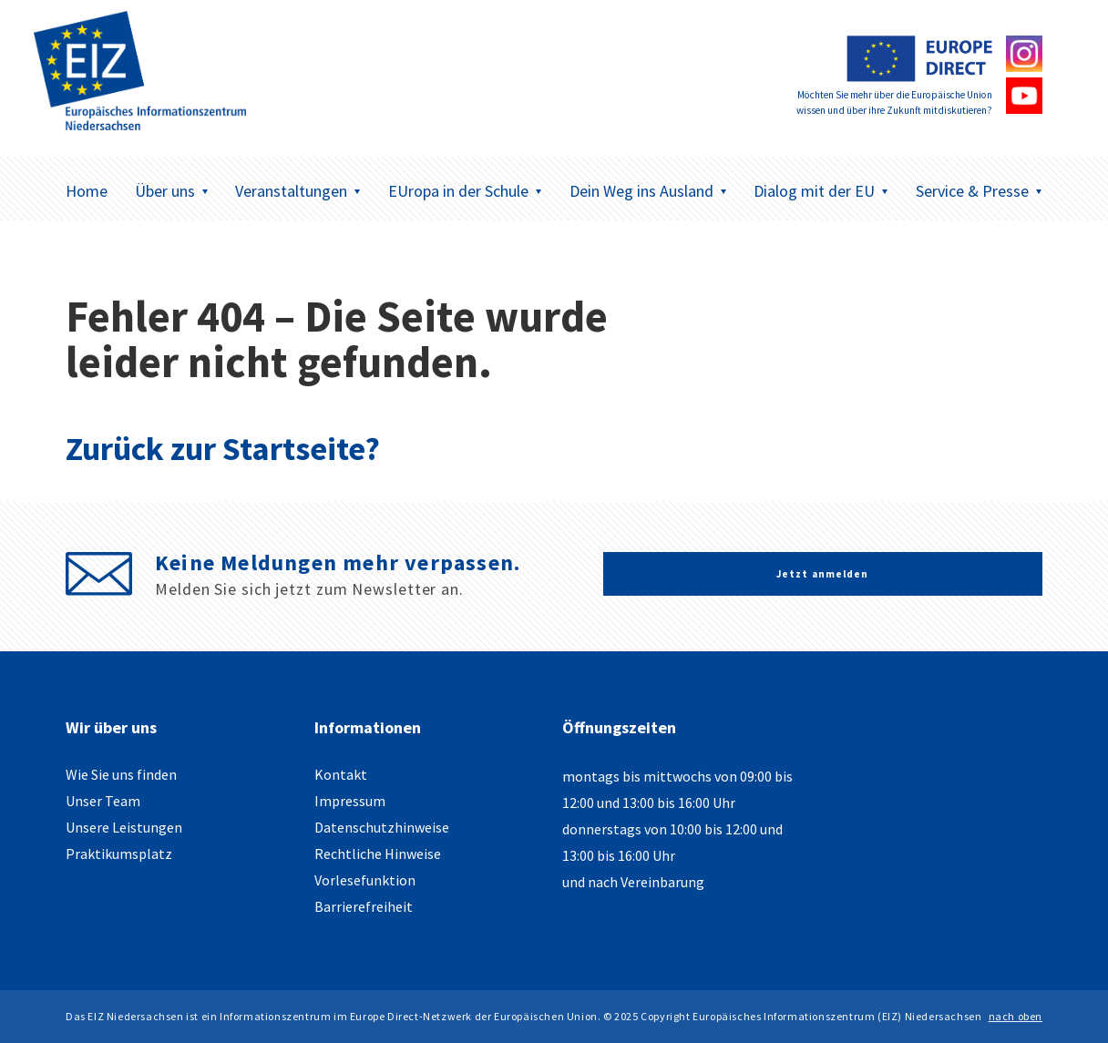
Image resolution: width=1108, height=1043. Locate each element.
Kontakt (340, 774)
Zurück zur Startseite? (223, 448)
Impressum (349, 801)
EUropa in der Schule (465, 190)
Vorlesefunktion (365, 880)
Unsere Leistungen (124, 827)
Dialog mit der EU (821, 190)
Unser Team (103, 801)
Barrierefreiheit (363, 906)
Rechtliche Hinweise (377, 853)
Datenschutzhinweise (381, 827)
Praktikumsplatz (119, 853)
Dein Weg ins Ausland (648, 190)
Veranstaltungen (298, 190)
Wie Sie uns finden (121, 774)
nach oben (1015, 1016)
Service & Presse (979, 190)
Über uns (172, 190)
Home (87, 190)
